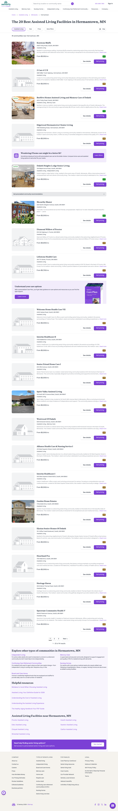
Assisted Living (14, 9)
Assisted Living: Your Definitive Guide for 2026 (28, 692)
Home (14, 15)
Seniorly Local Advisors (68, 778)
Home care (39, 774)
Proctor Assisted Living (20, 720)
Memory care (40, 771)
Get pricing (100, 61)
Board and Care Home (20, 673)
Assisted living (40, 761)
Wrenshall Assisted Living (21, 734)
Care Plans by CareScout (68, 761)
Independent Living (54, 9)
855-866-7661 (99, 3)
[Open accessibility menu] (4, 793)
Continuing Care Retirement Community (76, 9)
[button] (72, 3)
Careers (14, 767)
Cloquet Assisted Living (20, 729)
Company (105, 9)
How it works (64, 771)
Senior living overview (42, 794)
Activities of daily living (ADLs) (70, 784)
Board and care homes (43, 767)
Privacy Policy (89, 761)
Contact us (15, 764)
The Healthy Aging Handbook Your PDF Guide (28, 709)
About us (14, 761)
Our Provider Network (67, 774)
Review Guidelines (17, 781)
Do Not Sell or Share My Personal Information (95, 771)
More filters (50, 29)
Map (102, 29)
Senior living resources (67, 764)
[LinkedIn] (105, 805)
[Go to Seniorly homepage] (6, 4)
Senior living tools (66, 767)
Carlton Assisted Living (69, 729)
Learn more (22, 296)
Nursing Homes (39, 9)
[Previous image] (14, 53)
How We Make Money (18, 774)
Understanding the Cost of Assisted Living (27, 698)
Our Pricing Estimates (18, 778)
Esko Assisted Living (19, 725)
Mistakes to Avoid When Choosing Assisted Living (29, 687)
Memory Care (27, 9)
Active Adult (40, 781)
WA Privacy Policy (90, 767)
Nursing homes (40, 790)
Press (13, 771)
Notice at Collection (91, 764)
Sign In (110, 3)
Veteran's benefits (66, 781)
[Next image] (32, 53)
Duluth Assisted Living (68, 720)
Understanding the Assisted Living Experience (28, 703)
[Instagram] (99, 805)
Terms (87, 776)
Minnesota (34, 15)
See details (87, 61)
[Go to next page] (66, 639)
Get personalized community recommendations (59, 194)
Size (30, 29)
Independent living (42, 764)
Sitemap (30, 804)
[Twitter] (102, 805)
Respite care (40, 778)
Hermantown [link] (45, 15)
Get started (98, 744)
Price (39, 29)
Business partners (17, 788)
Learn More (99, 155)
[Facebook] (95, 805)
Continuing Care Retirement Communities (27, 663)
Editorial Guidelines (17, 784)
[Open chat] (113, 806)
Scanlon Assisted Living (69, 725)
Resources (95, 9)
